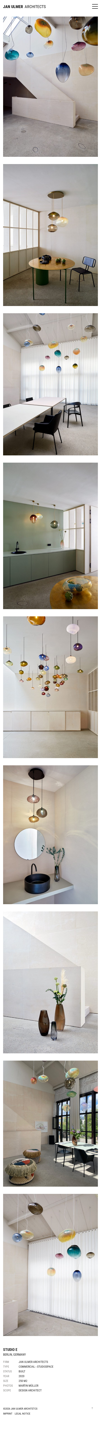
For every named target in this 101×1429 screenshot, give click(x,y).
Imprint (7, 1413)
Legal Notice (22, 1413)
